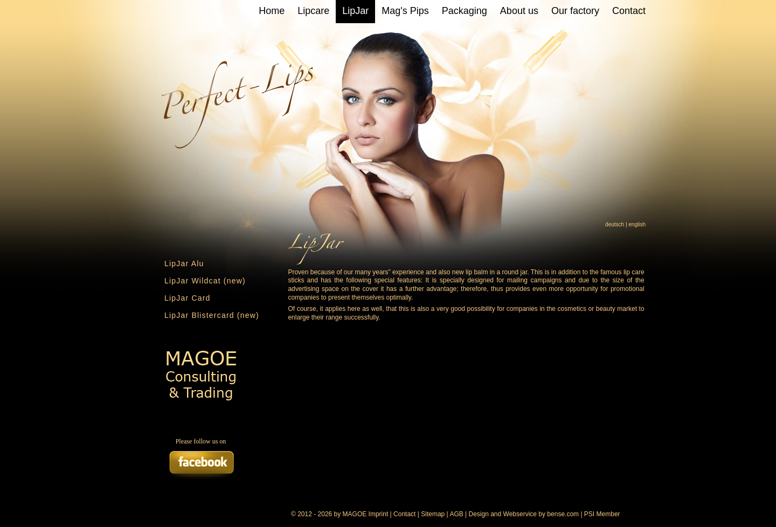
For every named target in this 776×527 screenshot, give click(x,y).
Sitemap (433, 514)
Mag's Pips (405, 10)
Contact (629, 10)
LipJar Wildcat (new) (205, 280)
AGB (456, 514)
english (637, 224)
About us (519, 10)
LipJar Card (187, 298)
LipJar (355, 10)
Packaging (464, 10)
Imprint (379, 514)
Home (272, 10)
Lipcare (313, 10)
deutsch (614, 224)
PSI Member (602, 514)
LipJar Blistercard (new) (211, 315)
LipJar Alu (184, 263)
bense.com (563, 514)
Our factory (575, 10)
